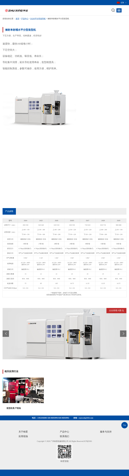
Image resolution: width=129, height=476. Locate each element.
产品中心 (24, 19)
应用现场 (23, 436)
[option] (23, 397)
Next (123, 333)
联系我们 (64, 436)
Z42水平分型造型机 (38, 19)
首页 (17, 19)
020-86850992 (64, 418)
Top (124, 425)
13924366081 (42, 418)
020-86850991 (53, 418)
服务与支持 (106, 431)
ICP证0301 (88, 441)
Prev (6, 333)
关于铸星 (23, 431)
